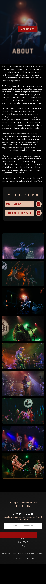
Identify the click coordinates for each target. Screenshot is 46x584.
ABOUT (23, 538)
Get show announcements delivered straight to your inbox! (23, 516)
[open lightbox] (23, 246)
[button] (41, 29)
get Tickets (27, 29)
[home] (6, 29)
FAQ (23, 546)
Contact (23, 542)
